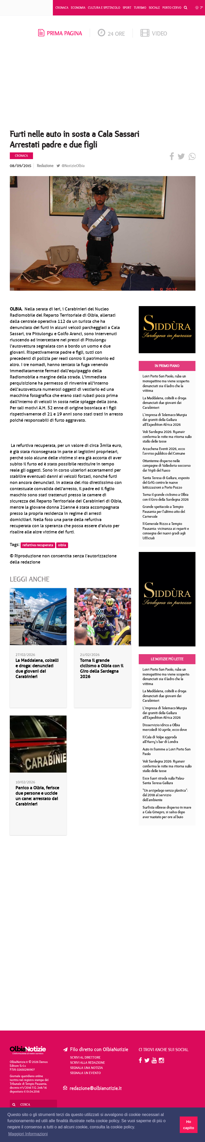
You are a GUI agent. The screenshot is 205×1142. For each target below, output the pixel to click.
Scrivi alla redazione (87, 1062)
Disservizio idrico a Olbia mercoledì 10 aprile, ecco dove (165, 727)
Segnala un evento (85, 1072)
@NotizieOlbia (70, 165)
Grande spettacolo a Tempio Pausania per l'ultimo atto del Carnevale (164, 511)
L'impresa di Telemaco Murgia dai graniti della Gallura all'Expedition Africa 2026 (165, 419)
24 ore (111, 34)
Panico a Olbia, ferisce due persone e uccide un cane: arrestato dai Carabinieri (37, 796)
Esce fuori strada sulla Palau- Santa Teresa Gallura (164, 781)
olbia (62, 545)
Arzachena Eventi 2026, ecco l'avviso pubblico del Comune (164, 451)
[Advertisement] (102, 85)
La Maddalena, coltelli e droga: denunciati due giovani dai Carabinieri (37, 668)
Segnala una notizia (86, 1067)
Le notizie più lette (167, 659)
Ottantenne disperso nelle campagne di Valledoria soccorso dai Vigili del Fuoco (167, 465)
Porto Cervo (171, 7)
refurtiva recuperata (37, 545)
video (154, 33)
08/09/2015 (20, 165)
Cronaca (61, 7)
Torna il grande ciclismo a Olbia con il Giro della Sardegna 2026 (101, 668)
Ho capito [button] (188, 1125)
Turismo (140, 7)
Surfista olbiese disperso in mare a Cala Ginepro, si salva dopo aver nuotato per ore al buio (167, 812)
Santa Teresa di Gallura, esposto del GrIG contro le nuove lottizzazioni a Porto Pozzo (166, 482)
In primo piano (167, 365)
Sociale (154, 7)
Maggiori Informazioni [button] (28, 1134)
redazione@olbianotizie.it (96, 1088)
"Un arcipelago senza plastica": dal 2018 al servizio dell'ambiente (165, 795)
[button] (184, 7)
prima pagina (60, 33)
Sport (127, 7)
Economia (78, 7)
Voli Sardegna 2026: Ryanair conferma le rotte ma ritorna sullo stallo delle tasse (167, 436)
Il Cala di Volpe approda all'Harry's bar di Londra (160, 739)
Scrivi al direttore (85, 1057)
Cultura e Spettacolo (104, 7)
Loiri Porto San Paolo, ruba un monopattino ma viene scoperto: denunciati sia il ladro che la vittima (166, 383)
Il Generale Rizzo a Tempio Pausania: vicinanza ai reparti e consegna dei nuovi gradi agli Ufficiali (166, 531)
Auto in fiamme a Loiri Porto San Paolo (167, 752)
